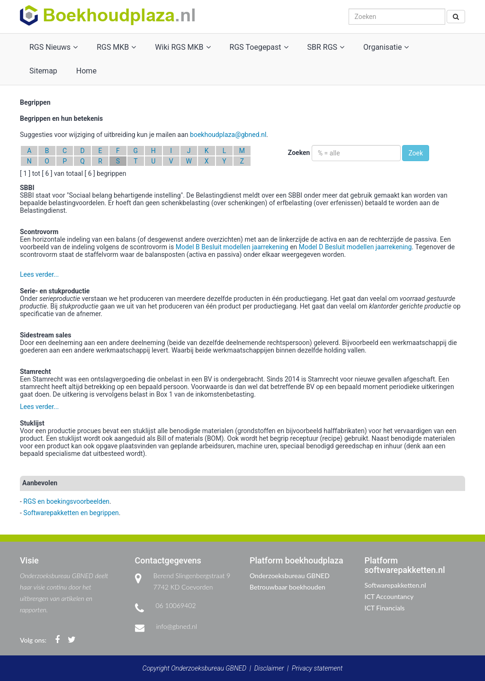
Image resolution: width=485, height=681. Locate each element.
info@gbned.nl (176, 626)
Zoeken (299, 152)
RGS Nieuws (53, 47)
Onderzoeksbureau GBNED (290, 576)
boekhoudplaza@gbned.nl (228, 134)
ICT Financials (385, 608)
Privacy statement (317, 668)
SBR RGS (326, 47)
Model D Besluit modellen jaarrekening (355, 247)
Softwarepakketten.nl (395, 585)
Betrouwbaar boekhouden (287, 587)
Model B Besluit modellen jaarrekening (232, 247)
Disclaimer (269, 668)
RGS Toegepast (259, 47)
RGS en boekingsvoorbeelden (66, 501)
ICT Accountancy (389, 596)
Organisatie (386, 47)
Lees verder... (39, 274)
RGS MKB (116, 47)
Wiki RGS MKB (182, 47)
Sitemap (43, 70)
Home (86, 70)
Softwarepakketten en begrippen (70, 513)
